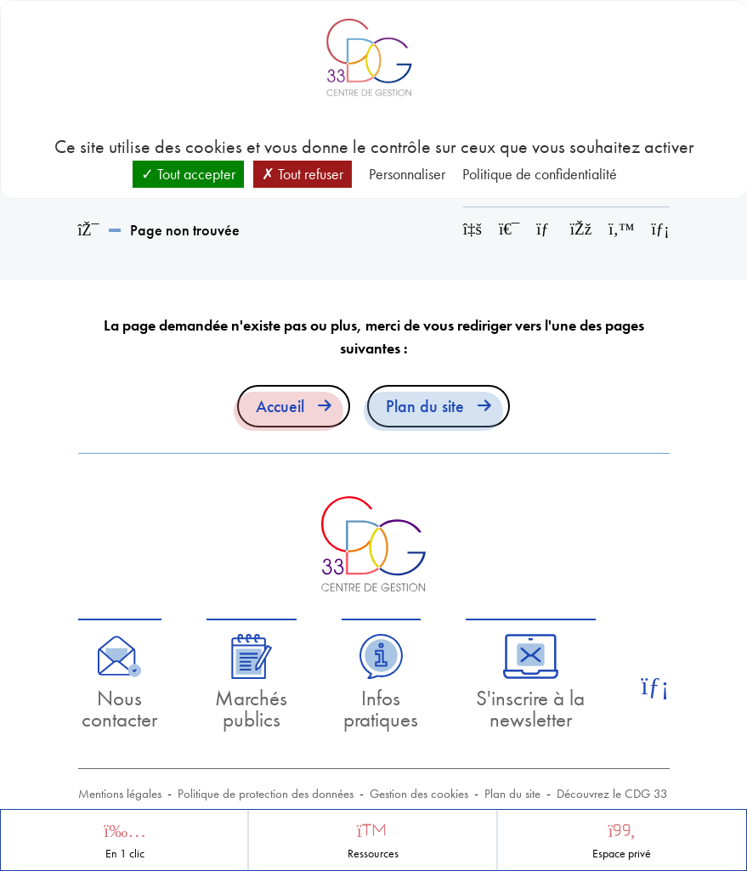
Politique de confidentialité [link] (539, 174)
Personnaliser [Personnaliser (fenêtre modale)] (407, 174)
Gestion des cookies (419, 793)
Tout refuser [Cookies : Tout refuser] (302, 174)
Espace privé (621, 853)
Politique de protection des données (266, 793)
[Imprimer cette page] (509, 229)
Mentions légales (119, 793)
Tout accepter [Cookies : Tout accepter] (188, 174)
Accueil (280, 406)
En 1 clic (124, 853)
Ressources (373, 853)
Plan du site (425, 406)
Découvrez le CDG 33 (612, 793)
